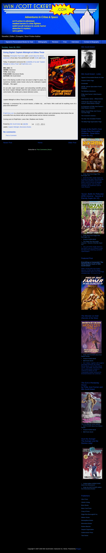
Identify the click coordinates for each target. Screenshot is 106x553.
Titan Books (84, 535)
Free (65, 42)
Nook (43, 58)
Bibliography (42, 42)
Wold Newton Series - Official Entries (92, 99)
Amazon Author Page (87, 80)
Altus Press (84, 499)
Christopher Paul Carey (17, 56)
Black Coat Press (86, 508)
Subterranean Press (87, 532)
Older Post (72, 143)
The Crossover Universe (88, 115)
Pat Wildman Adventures (88, 91)
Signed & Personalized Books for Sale (19, 42)
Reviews (55, 42)
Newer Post (7, 143)
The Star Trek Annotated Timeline (91, 119)
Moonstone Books (25, 127)
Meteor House (85, 517)
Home (40, 143)
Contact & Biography (91, 42)
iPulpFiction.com (26, 64)
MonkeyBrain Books (87, 520)
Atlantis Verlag (85, 502)
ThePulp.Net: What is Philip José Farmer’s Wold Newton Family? (91, 102)
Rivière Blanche (86, 526)
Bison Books (85, 505)
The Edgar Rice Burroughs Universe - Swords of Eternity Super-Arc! (92, 243)
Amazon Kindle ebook (89, 239)
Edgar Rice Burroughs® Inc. (89, 514)
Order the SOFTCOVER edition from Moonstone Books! (91, 488)
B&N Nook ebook (88, 360)
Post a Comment (11, 135)
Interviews (75, 42)
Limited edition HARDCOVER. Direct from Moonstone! (91, 484)
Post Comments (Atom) (44, 149)
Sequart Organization (87, 529)
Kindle (37, 58)
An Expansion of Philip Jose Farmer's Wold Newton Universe (92, 107)
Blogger (78, 549)
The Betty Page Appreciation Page (91, 121)
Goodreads (84, 83)
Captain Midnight (13, 127)
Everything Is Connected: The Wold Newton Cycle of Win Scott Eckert (92, 263)
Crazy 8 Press (85, 511)
